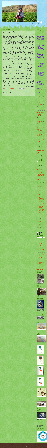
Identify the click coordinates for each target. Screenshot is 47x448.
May (39, 197)
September (40, 191)
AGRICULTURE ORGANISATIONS (39, 103)
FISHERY (38, 115)
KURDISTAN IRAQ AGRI (40, 127)
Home (19, 98)
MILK (38, 260)
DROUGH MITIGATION (40, 249)
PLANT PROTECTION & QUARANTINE (40, 263)
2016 (39, 185)
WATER (38, 153)
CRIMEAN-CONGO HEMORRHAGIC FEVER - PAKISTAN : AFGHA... (41, 200)
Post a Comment (6, 94)
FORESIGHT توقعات (40, 255)
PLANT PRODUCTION (40, 139)
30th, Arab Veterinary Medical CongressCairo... (41, 213)
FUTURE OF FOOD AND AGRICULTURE (40, 257)
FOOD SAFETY (39, 120)
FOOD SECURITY (39, 121)
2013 (39, 224)
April (39, 218)
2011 (39, 227)
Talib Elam (39, 161)
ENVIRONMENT (39, 114)
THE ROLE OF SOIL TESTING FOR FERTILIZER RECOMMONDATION (40, 168)
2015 (39, 186)
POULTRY (38, 141)
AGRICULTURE (39, 243)
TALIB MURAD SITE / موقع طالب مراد (40, 266)
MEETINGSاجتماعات (40, 134)
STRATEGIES (15, 89)
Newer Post (4, 98)
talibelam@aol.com (40, 89)
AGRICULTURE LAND (40, 101)
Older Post (33, 98)
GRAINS (38, 124)
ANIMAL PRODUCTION (40, 105)
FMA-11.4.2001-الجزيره (40, 254)
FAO (37, 250)
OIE (37, 261)
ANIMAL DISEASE (10, 89)
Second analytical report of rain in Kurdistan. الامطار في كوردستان (40, 172)
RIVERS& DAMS (39, 145)
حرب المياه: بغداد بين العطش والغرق (42, 216)
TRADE (38, 152)
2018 (39, 183)
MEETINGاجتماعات (40, 135)
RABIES (38, 264)
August (40, 193)
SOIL (38, 146)
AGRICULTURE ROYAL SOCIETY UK (40, 245)
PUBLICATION (39, 142)
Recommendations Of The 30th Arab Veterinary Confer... (41, 207)
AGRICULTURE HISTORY (39, 99)
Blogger (28, 446)
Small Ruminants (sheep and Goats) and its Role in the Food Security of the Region (40, 175)
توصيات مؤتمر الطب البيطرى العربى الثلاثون (41, 204)
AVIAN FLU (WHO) (40, 246)
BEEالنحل (38, 107)
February (40, 221)
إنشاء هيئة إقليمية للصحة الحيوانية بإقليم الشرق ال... (41, 210)
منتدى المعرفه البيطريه (40, 269)
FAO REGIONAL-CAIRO (40, 251)
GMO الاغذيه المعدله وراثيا (40, 122)
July (39, 194)
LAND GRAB (39, 130)
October (40, 190)
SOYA (38, 147)
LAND (38, 129)
